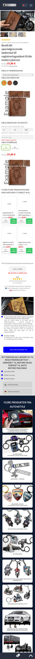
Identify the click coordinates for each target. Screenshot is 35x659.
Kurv (10, 654)
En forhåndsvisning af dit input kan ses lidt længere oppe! (19, 263)
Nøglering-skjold (17, 504)
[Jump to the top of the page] (31, 655)
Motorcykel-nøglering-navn (17, 529)
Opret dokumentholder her (18, 349)
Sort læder (15, 83)
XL (15, 147)
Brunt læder (9, 83)
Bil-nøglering (17, 454)
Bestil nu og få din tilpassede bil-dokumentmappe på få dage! (17, 430)
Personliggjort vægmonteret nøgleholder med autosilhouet (17, 629)
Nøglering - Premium (17, 479)
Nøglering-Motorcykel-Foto (17, 604)
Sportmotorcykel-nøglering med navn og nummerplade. (17, 579)
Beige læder (4, 83)
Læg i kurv (17, 269)
